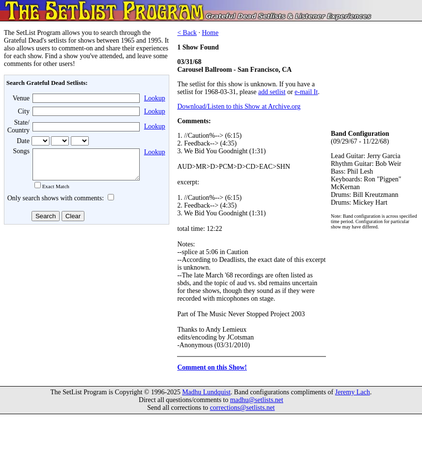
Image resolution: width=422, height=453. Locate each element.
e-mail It (306, 92)
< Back (186, 32)
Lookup (154, 98)
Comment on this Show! (212, 367)
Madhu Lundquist (206, 393)
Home (210, 32)
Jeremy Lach (352, 393)
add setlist (271, 92)
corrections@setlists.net (242, 409)
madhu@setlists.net (256, 401)
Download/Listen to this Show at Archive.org (238, 106)
